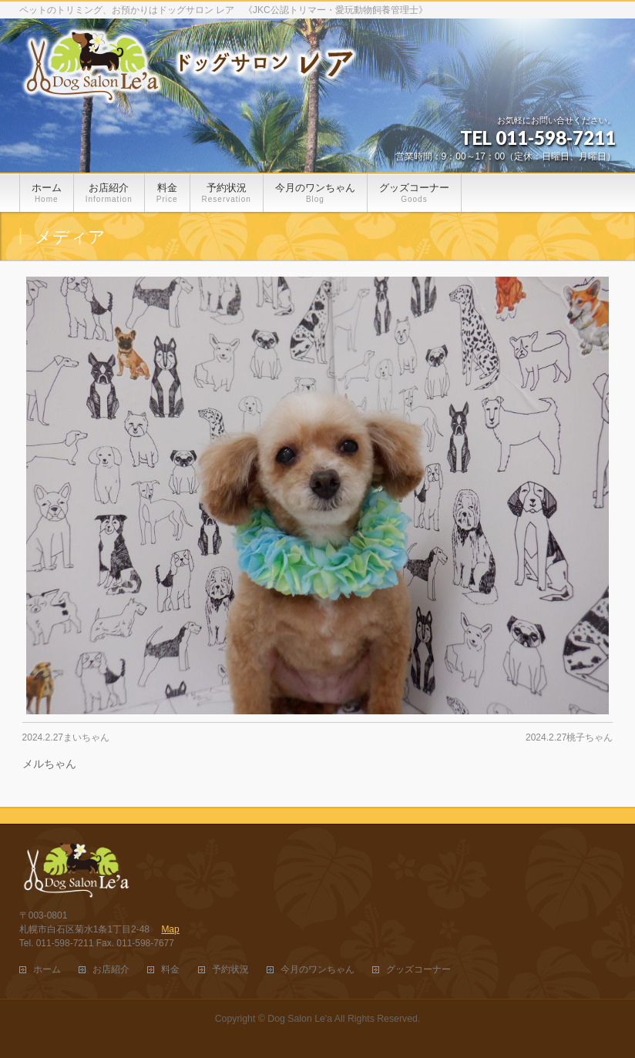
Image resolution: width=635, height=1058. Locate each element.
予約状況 (230, 970)
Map (170, 929)
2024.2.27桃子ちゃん (569, 737)
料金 (170, 970)
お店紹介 (110, 970)
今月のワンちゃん (317, 970)
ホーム (47, 970)
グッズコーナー (418, 970)
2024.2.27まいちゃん (65, 737)
